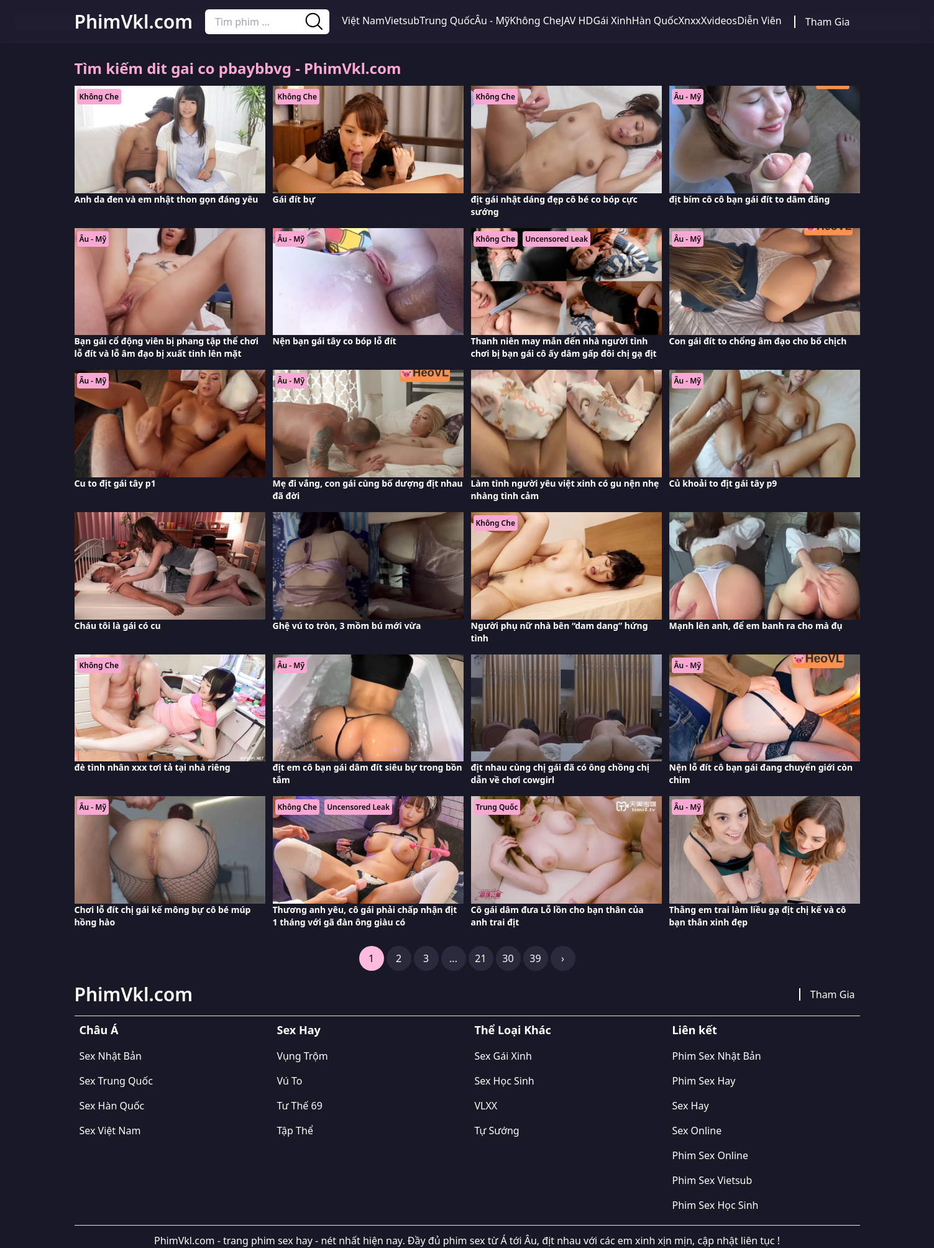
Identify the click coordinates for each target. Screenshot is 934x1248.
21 (480, 958)
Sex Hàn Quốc (112, 1106)
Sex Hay (299, 1029)
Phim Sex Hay (704, 1081)
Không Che (535, 20)
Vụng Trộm (302, 1056)
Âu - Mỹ (492, 20)
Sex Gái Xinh (503, 1056)
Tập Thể (295, 1130)
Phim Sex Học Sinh (715, 1205)
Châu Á (99, 1029)
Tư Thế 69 (300, 1106)
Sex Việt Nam (110, 1130)
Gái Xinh (612, 20)
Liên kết (694, 1029)
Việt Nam (363, 20)
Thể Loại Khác (513, 1029)
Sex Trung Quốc (116, 1081)
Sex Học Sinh (504, 1081)
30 (507, 958)
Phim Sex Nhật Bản (716, 1056)
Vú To (290, 1081)
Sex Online (697, 1130)
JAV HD (577, 20)
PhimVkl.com (134, 22)
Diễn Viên (759, 20)
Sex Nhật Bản (111, 1056)
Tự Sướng (497, 1130)
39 (535, 958)
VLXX (486, 1106)
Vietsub (402, 20)
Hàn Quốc (655, 20)
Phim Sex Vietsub (712, 1180)
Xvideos (719, 20)
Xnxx (690, 20)
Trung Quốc (446, 20)
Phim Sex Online (710, 1155)
